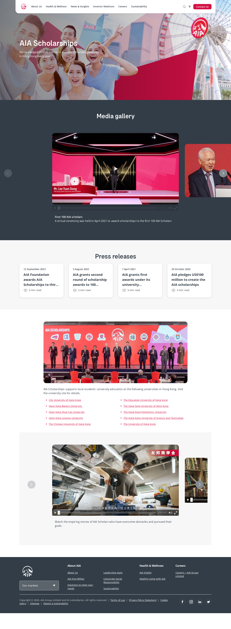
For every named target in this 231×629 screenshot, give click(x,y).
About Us (36, 6)
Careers (122, 6)
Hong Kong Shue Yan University (66, 412)
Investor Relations (103, 6)
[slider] (59, 208)
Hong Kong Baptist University (65, 406)
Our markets (30, 585)
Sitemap (35, 603)
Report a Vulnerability (56, 603)
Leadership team (113, 572)
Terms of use (117, 600)
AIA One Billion (76, 578)
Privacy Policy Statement (142, 600)
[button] (115, 168)
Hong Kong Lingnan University (66, 418)
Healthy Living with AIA (152, 578)
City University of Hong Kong (65, 400)
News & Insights (80, 6)
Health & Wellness (56, 6)
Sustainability (139, 6)
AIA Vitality (146, 572)
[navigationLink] (24, 6)
